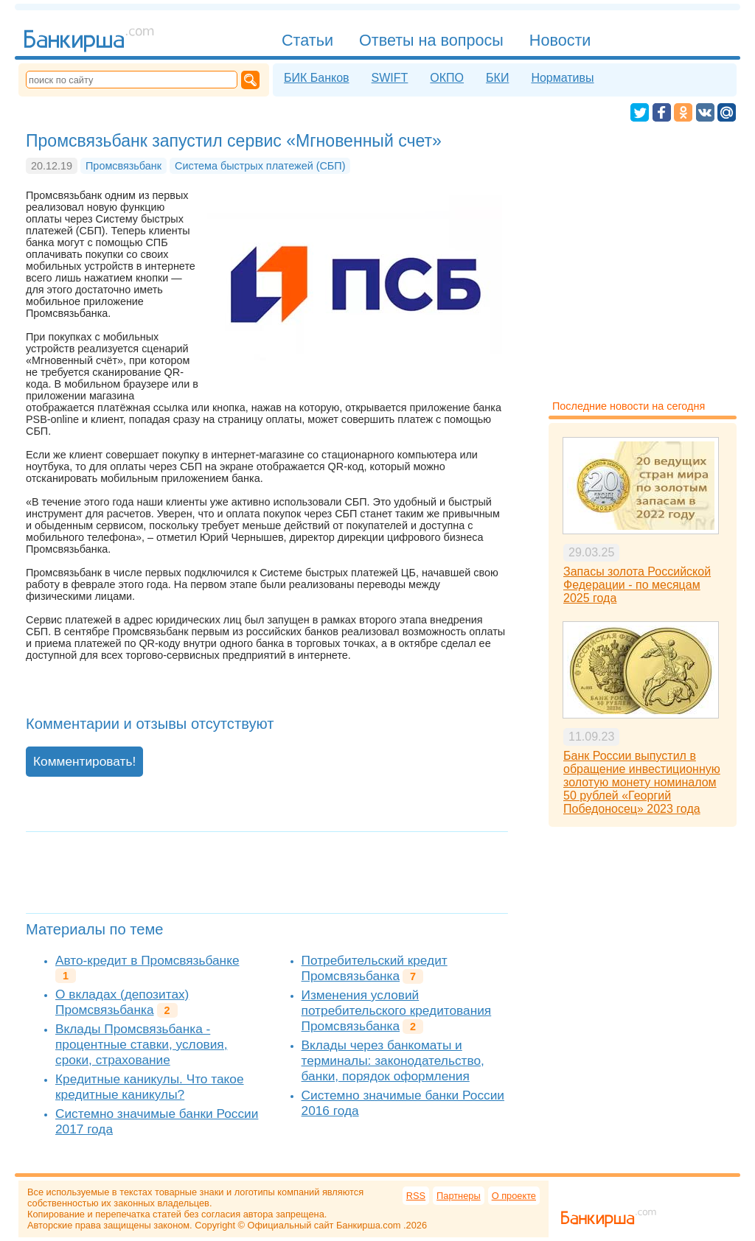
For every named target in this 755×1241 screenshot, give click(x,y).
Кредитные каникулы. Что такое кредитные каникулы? (149, 1087)
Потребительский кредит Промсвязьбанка (375, 968)
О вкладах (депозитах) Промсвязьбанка (122, 1002)
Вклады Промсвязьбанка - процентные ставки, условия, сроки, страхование (141, 1044)
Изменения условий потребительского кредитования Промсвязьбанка (397, 1010)
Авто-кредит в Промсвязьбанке (147, 960)
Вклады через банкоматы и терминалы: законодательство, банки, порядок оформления (393, 1060)
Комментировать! (84, 761)
